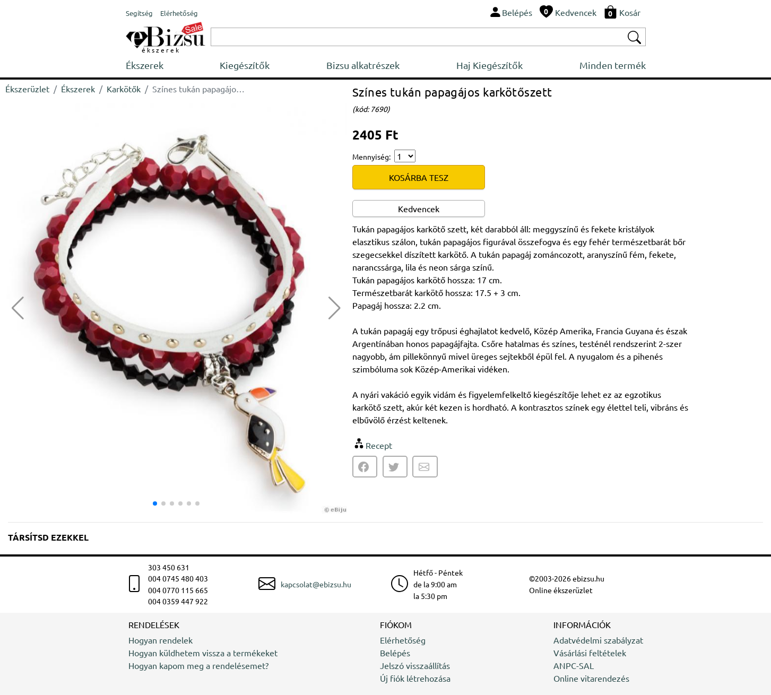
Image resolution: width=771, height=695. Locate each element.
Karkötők (124, 88)
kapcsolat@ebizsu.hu (316, 584)
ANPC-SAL (573, 665)
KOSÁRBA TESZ (418, 177)
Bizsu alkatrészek (363, 65)
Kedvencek (418, 208)
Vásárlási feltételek (589, 652)
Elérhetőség (403, 640)
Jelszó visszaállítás (415, 665)
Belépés (395, 652)
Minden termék (612, 65)
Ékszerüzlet (27, 88)
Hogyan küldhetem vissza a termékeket (203, 652)
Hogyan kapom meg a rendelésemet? (198, 665)
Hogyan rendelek (160, 640)
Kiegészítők (245, 65)
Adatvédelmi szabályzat (598, 640)
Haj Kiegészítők (489, 65)
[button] (334, 308)
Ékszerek (144, 65)
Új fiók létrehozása (415, 678)
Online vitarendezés (591, 678)
